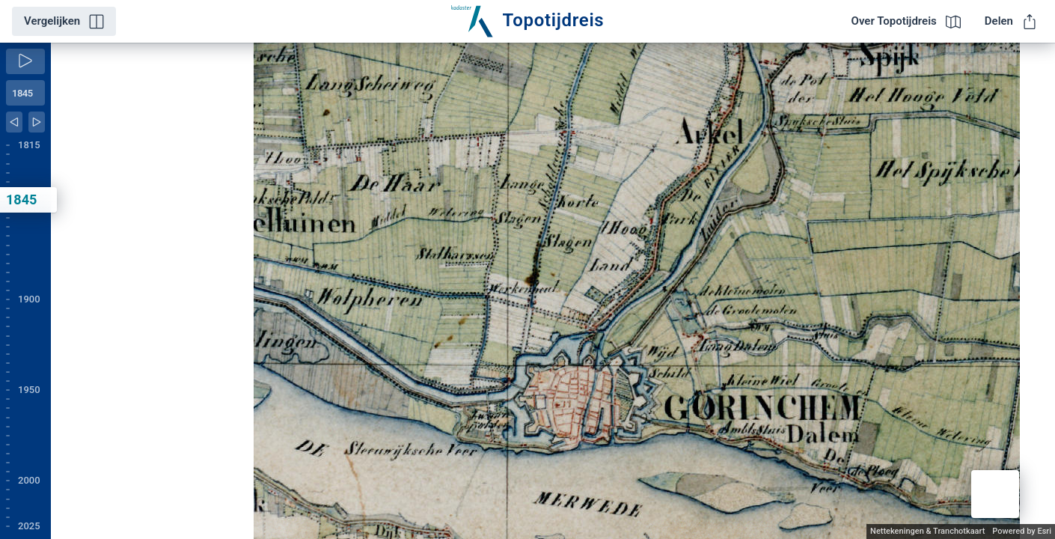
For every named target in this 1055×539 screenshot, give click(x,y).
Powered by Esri (1021, 531)
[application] (553, 291)
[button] (995, 494)
